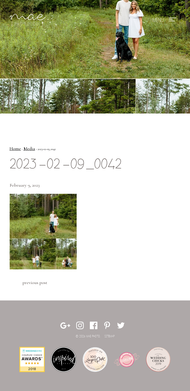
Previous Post (34, 282)
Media (29, 148)
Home (15, 148)
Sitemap (109, 336)
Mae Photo (28, 20)
